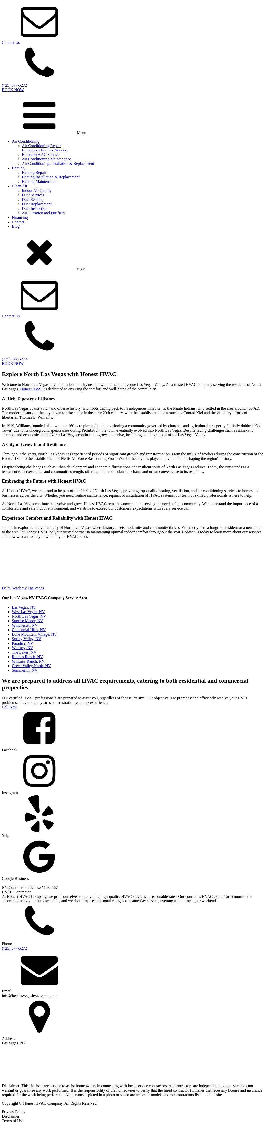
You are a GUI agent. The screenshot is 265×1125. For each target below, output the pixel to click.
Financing (20, 217)
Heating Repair (34, 172)
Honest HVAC (31, 389)
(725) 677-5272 (14, 948)
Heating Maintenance (39, 181)
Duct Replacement (37, 204)
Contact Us (11, 42)
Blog (16, 226)
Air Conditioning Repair (41, 146)
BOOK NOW (13, 90)
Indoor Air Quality (37, 190)
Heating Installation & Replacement (51, 177)
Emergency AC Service (40, 154)
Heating (18, 168)
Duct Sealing (32, 199)
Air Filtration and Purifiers (43, 213)
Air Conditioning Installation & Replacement (58, 163)
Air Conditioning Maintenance (46, 159)
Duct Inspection (34, 208)
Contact (18, 222)
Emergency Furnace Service (44, 150)
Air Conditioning (25, 141)
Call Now (9, 707)
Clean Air (19, 186)
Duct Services (33, 195)
